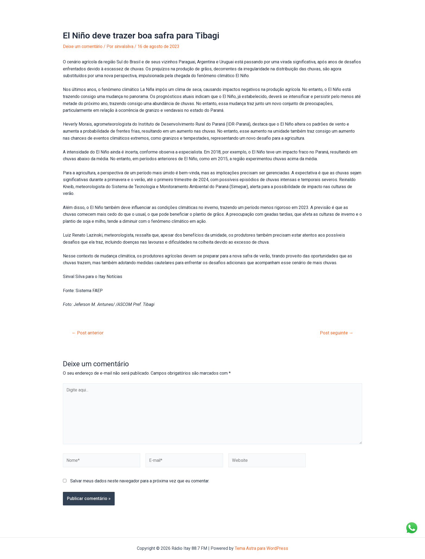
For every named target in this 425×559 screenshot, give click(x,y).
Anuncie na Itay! (131, 8)
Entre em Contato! (200, 8)
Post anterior (88, 333)
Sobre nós (164, 8)
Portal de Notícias (90, 8)
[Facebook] (364, 8)
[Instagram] (372, 8)
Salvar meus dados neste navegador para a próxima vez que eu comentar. (139, 482)
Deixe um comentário (83, 46)
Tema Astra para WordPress (261, 548)
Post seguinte (336, 333)
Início (59, 8)
